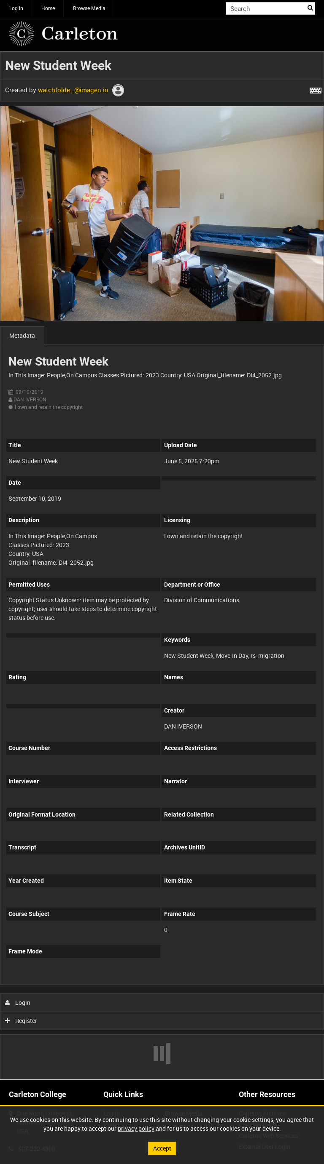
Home (48, 8)
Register (21, 1021)
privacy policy (136, 1128)
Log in (16, 8)
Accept (162, 1148)
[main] (162, 565)
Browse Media (89, 8)
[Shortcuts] (315, 89)
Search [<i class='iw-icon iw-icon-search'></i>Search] (310, 8)
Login (18, 1002)
